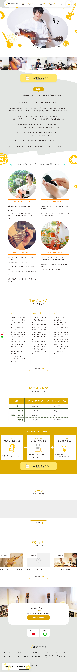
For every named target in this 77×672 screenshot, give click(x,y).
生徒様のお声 (65, 653)
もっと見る (38, 368)
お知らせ (22, 653)
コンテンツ (9, 656)
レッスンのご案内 (53, 653)
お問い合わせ (38, 617)
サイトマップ (65, 656)
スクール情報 (24, 656)
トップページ (10, 653)
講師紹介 (36, 653)
